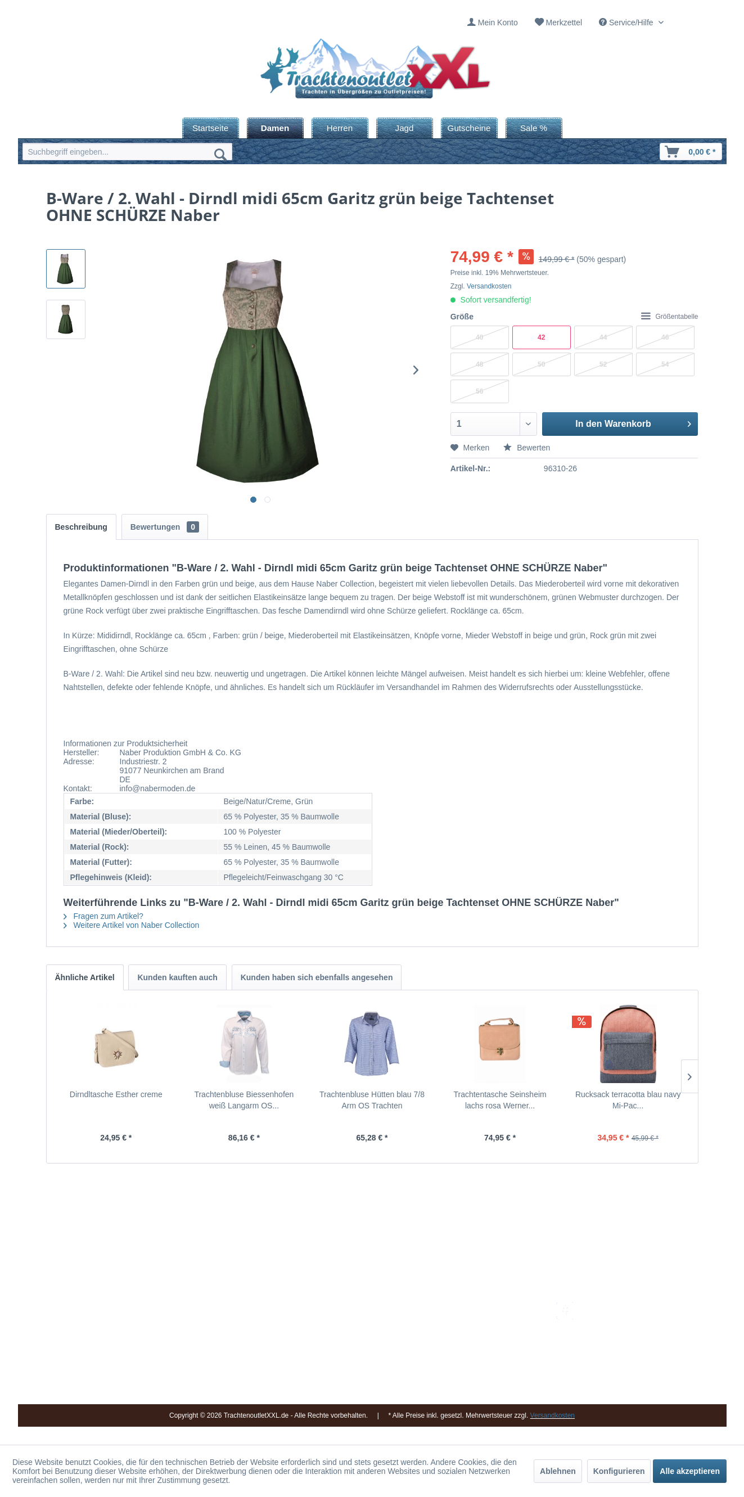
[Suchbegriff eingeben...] (127, 151)
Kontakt (340, 1321)
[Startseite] (210, 128)
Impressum (346, 1308)
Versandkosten (489, 286)
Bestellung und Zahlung (483, 1334)
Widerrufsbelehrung (476, 1347)
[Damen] (275, 128)
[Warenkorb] (691, 151)
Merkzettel (564, 22)
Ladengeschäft (353, 1347)
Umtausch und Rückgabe (486, 1321)
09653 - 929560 (176, 1322)
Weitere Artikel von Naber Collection (132, 925)
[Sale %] (534, 128)
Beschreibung (81, 526)
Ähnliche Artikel (85, 977)
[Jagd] (404, 128)
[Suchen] (220, 154)
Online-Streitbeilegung (481, 1361)
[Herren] (340, 128)
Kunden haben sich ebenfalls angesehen (317, 977)
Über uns (343, 1334)
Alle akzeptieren (690, 1471)
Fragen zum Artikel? (103, 916)
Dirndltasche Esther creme (116, 1094)
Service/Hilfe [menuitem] (627, 22)
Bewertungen (164, 527)
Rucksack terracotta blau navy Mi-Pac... (628, 1100)
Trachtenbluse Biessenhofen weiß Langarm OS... (244, 1100)
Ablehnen (558, 1471)
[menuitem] (492, 23)
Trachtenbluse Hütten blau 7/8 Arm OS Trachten (372, 1100)
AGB (450, 1388)
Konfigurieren (619, 1471)
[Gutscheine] (469, 128)
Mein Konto (498, 22)
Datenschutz (464, 1374)
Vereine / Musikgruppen (368, 1361)
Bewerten (526, 447)
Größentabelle (669, 317)
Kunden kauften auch (177, 977)
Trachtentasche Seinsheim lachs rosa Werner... (499, 1100)
